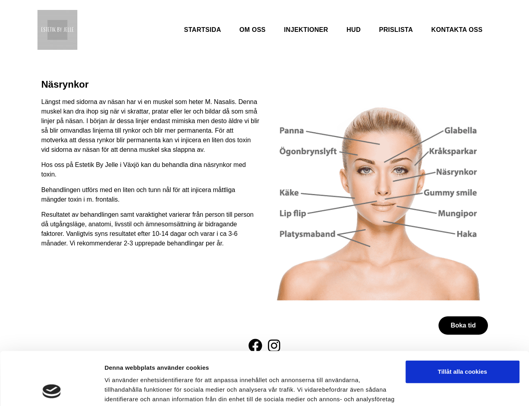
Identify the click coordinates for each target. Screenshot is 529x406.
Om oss (253, 29)
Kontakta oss (457, 29)
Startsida (202, 29)
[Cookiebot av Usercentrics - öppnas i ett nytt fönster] (52, 390)
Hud (353, 29)
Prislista (396, 29)
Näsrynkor (65, 84)
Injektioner (306, 29)
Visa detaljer (122, 390)
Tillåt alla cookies (462, 321)
